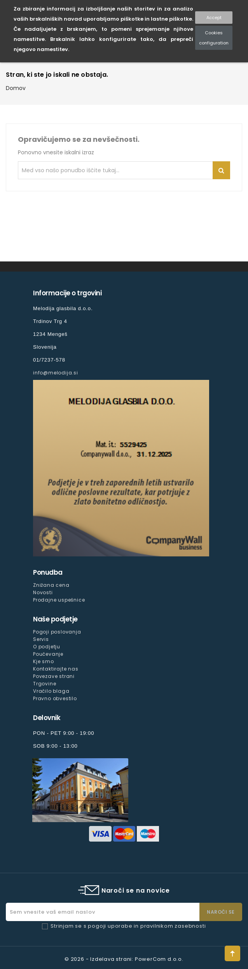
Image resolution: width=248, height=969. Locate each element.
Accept (214, 17)
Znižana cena (51, 585)
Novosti (43, 592)
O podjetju (46, 646)
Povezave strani (54, 676)
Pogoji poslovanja (57, 631)
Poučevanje (48, 654)
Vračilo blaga (51, 691)
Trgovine (44, 683)
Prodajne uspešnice (59, 600)
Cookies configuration (214, 38)
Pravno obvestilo (55, 698)
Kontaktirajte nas (56, 668)
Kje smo (43, 661)
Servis (41, 639)
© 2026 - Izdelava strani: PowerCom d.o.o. (124, 959)
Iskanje (221, 170)
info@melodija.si (55, 372)
